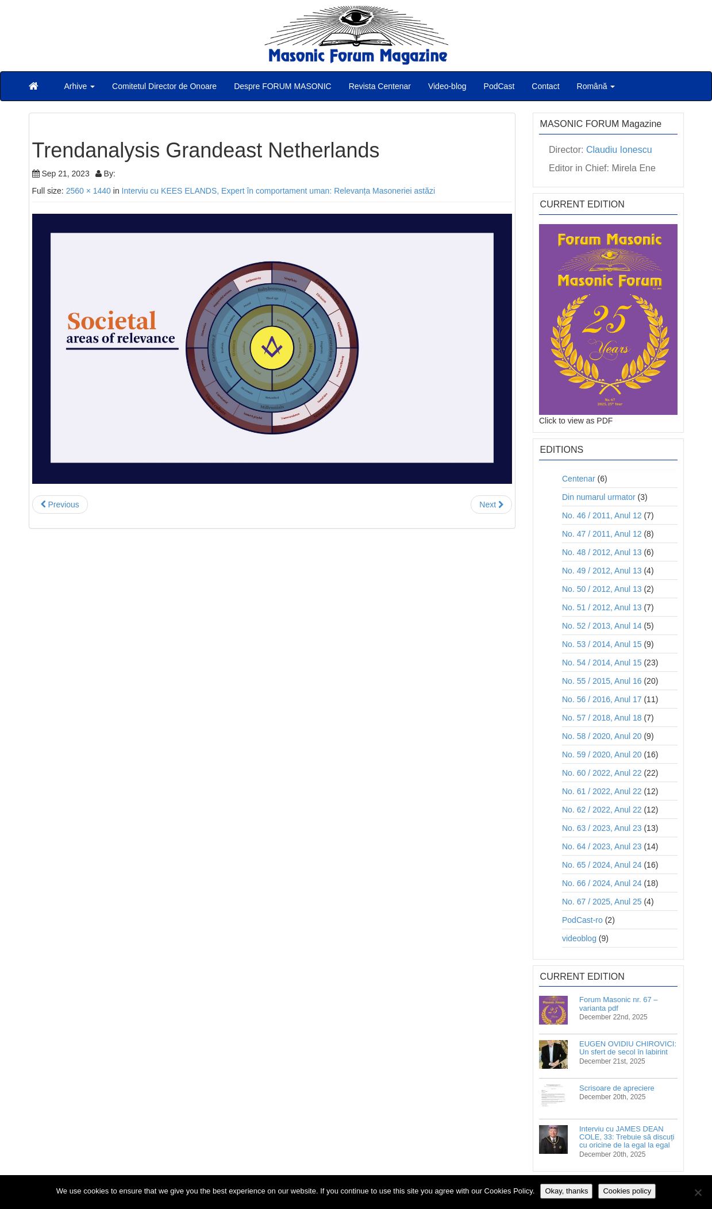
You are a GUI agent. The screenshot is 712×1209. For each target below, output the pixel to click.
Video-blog (447, 86)
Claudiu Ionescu (619, 150)
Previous (60, 504)
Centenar (578, 478)
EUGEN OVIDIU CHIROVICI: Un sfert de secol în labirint (627, 1047)
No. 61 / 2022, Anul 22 (602, 791)
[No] (697, 1192)
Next (491, 504)
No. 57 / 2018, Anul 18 (602, 717)
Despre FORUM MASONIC (283, 86)
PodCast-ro (582, 920)
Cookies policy (627, 1191)
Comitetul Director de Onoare (164, 86)
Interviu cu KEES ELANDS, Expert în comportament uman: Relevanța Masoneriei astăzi (278, 190)
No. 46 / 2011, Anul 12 (602, 515)
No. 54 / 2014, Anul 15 (602, 662)
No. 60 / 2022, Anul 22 (602, 772)
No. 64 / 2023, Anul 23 (602, 846)
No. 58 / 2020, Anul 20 (602, 736)
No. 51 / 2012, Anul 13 (602, 607)
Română (596, 86)
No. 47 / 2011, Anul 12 (602, 533)
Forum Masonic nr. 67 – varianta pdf (618, 1003)
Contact (545, 86)
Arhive (79, 86)
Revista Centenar (380, 86)
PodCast (499, 86)
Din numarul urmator (599, 497)
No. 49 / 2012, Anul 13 (602, 570)
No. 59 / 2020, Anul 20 (602, 754)
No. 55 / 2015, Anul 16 (602, 681)
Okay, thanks (566, 1191)
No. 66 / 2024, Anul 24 (602, 883)
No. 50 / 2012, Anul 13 (602, 589)
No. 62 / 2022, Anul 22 (602, 809)
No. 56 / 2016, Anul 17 (602, 699)
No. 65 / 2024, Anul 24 (602, 864)
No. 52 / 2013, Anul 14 (602, 625)
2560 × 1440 (88, 190)
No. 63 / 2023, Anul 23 (602, 828)
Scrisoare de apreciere (617, 1088)
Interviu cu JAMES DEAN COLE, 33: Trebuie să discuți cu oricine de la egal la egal (626, 1137)
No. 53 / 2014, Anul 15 (602, 644)
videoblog (579, 938)
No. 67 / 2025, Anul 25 (602, 901)
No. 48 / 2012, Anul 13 (602, 552)
